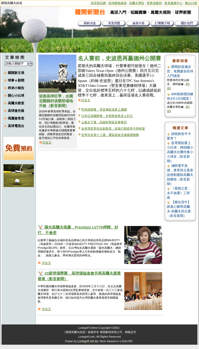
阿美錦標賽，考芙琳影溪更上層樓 (104, 109)
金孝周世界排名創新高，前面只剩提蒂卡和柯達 (113, 128)
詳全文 (47, 142)
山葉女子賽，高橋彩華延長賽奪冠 (104, 122)
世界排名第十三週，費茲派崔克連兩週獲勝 (110, 135)
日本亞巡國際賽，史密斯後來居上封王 (107, 116)
